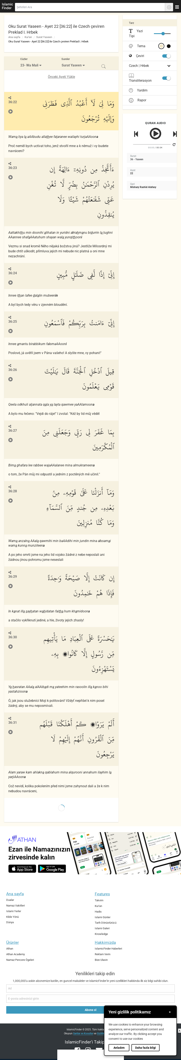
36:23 (12, 168)
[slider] (163, 33)
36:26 (12, 370)
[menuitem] (31, 63)
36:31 (12, 723)
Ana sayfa (14, 37)
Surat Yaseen (44, 37)
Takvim (99, 900)
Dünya (10, 922)
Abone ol (90, 1010)
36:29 (12, 577)
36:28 (12, 491)
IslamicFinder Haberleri (108, 948)
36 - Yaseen (136, 159)
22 (131, 173)
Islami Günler (102, 917)
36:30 (12, 637)
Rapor (137, 100)
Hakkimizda (105, 942)
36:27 (12, 431)
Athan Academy (15, 954)
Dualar (10, 899)
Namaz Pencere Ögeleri (20, 959)
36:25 (12, 322)
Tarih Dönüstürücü (105, 922)
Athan (9, 948)
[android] (52, 869)
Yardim (138, 90)
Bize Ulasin (101, 959)
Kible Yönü (12, 916)
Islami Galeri (102, 928)
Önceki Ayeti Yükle (61, 77)
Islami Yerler (13, 911)
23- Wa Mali (29, 65)
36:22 (12, 102)
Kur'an (28, 37)
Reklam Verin (102, 954)
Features (102, 894)
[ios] (22, 869)
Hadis (98, 911)
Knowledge (101, 934)
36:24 (12, 273)
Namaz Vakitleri (15, 905)
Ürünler (12, 942)
